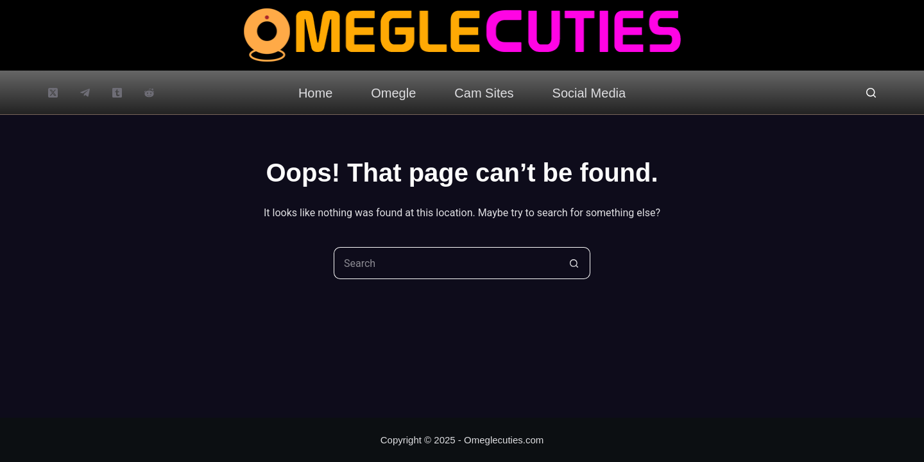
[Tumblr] (117, 93)
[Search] (871, 93)
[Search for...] (446, 263)
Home (315, 93)
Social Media (589, 93)
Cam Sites (483, 93)
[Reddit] (149, 93)
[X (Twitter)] (53, 93)
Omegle (393, 93)
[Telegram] (85, 93)
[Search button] (574, 263)
